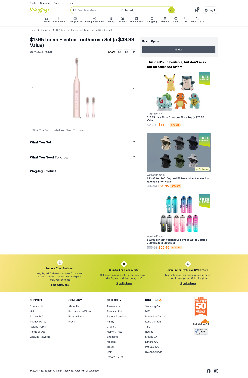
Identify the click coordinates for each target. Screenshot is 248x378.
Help (70, 3)
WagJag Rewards (40, 336)
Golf (109, 351)
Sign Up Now (124, 283)
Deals (33, 3)
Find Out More (60, 284)
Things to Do (114, 311)
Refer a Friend (76, 316)
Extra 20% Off (115, 357)
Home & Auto (114, 331)
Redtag (149, 331)
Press (71, 321)
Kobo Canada (153, 321)
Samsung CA (152, 306)
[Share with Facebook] (126, 51)
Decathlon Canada (155, 316)
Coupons (45, 3)
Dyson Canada (153, 351)
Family (110, 321)
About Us (73, 306)
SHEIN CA (151, 336)
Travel (110, 346)
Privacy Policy (38, 321)
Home (33, 30)
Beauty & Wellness (117, 316)
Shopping (46, 30)
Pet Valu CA (152, 346)
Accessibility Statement (87, 370)
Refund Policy (38, 326)
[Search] (171, 10)
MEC (148, 311)
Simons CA (151, 341)
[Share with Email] (119, 51)
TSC (147, 326)
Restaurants (114, 306)
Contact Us (36, 306)
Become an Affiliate (79, 311)
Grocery (111, 326)
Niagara (111, 341)
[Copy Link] (133, 51)
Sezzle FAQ (36, 316)
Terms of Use (37, 331)
